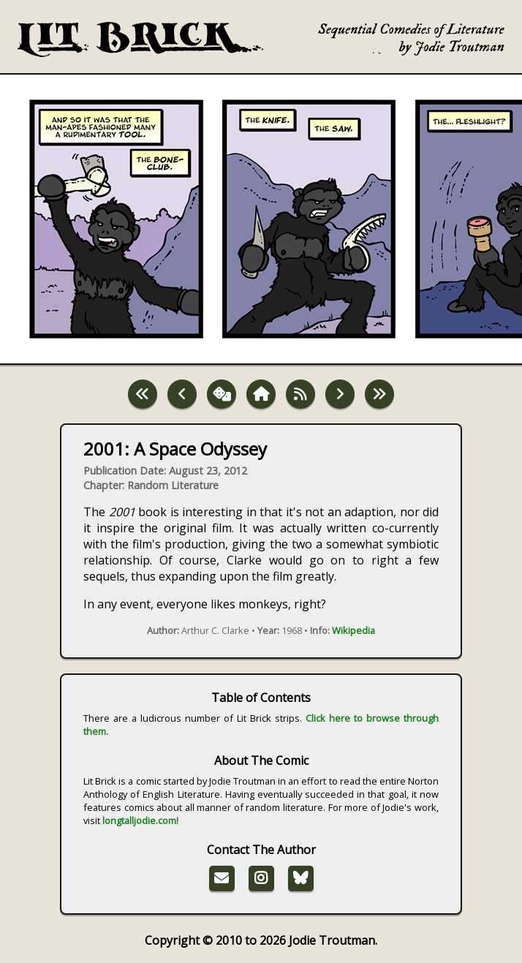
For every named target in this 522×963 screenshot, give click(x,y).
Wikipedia (353, 630)
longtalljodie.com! (140, 820)
